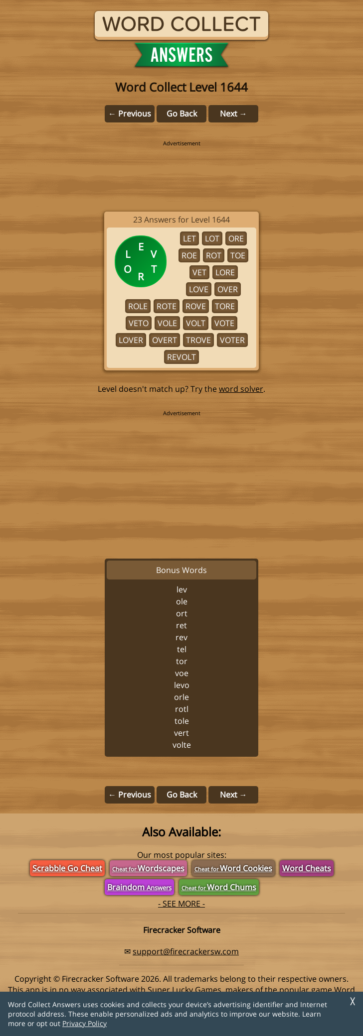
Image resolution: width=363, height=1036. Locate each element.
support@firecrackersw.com (186, 951)
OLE (181, 601)
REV (181, 637)
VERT (181, 732)
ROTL (181, 708)
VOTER (232, 340)
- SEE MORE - (181, 903)
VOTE (224, 323)
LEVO (181, 685)
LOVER (131, 340)
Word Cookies (233, 868)
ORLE (181, 696)
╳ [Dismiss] (353, 1001)
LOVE (198, 289)
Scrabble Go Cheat (67, 868)
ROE (189, 255)
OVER (227, 289)
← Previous (129, 113)
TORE (225, 306)
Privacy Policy (84, 1023)
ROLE (138, 306)
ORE (236, 238)
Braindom (139, 887)
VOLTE (182, 744)
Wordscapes (148, 868)
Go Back (182, 113)
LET (189, 238)
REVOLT (181, 356)
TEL (181, 649)
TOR (181, 661)
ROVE (195, 306)
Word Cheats (306, 868)
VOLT (195, 323)
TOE (237, 255)
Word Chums (219, 887)
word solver (241, 388)
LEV (182, 589)
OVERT (164, 340)
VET (199, 272)
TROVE (198, 340)
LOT (212, 238)
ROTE (167, 306)
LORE (225, 272)
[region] (181, 169)
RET (181, 625)
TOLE (182, 720)
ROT (213, 255)
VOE (181, 673)
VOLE (167, 323)
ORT (181, 613)
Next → (233, 113)
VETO (139, 323)
